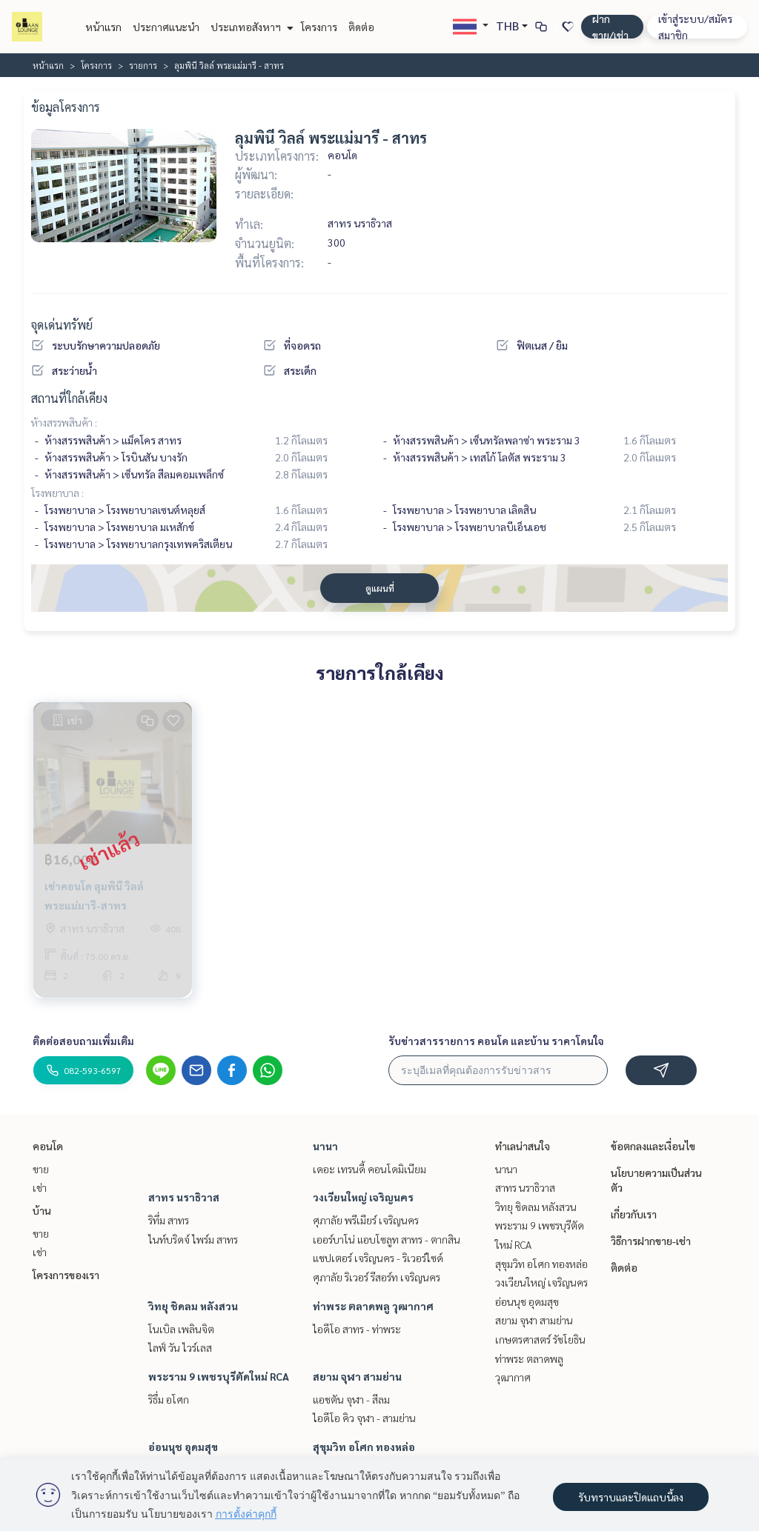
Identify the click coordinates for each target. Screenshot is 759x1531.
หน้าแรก (103, 26)
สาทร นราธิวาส (183, 1197)
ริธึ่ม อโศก (168, 1399)
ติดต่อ (361, 26)
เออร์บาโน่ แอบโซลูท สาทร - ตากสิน (386, 1239)
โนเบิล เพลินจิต (181, 1328)
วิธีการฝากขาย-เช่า (651, 1240)
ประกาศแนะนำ (166, 26)
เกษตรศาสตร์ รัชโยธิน (540, 1339)
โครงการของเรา (66, 1274)
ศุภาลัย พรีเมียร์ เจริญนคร (366, 1220)
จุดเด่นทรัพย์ (62, 325)
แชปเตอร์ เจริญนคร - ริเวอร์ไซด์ (378, 1257)
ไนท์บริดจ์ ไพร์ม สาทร (193, 1239)
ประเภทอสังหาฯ (250, 26)
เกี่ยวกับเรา (634, 1214)
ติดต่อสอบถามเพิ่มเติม (83, 1040)
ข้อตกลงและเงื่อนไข (653, 1146)
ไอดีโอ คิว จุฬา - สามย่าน (364, 1417)
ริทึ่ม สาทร (168, 1220)
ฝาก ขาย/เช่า (610, 26)
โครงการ (319, 26)
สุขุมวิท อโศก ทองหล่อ (364, 1446)
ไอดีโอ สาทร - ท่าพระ (357, 1328)
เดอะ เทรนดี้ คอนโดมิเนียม (369, 1168)
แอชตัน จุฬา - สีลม (351, 1399)
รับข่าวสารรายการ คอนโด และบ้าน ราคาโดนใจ (496, 1040)
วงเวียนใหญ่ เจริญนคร (363, 1197)
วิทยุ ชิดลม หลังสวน (193, 1305)
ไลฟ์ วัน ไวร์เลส (180, 1347)
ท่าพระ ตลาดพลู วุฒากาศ (373, 1305)
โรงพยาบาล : (57, 492)
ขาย (41, 1168)
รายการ (143, 65)
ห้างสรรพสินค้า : (64, 422)
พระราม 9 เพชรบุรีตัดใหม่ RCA (218, 1376)
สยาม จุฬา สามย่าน (357, 1376)
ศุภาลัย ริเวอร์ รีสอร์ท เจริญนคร (376, 1277)
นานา (325, 1146)
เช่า (40, 1187)
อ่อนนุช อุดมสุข (183, 1446)
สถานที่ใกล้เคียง (69, 398)
